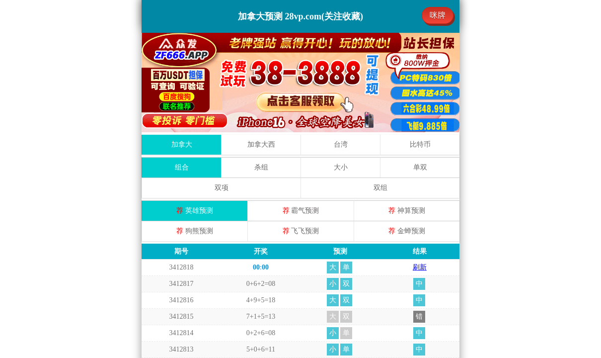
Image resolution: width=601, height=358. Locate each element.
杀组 (261, 167)
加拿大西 (261, 144)
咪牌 (438, 15)
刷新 (420, 267)
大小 (341, 167)
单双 (420, 167)
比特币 (420, 144)
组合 (182, 167)
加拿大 (181, 144)
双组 (380, 187)
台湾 (341, 144)
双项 (221, 187)
